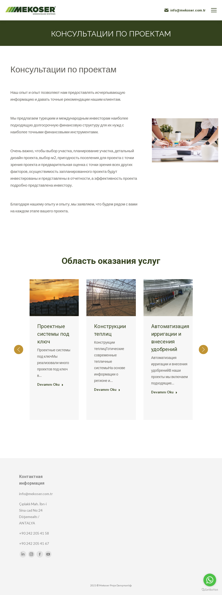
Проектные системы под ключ (53, 334)
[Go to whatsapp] (209, 580)
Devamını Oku (50, 384)
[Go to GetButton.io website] (210, 589)
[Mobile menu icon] (214, 10)
